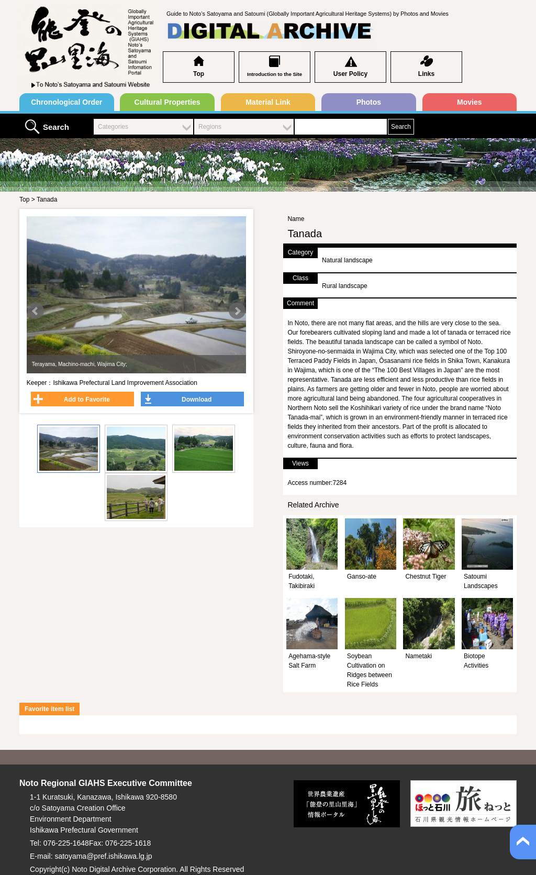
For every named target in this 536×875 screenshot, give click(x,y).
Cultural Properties (167, 102)
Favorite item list (49, 709)
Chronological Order (66, 102)
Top (198, 73)
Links (426, 73)
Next (237, 311)
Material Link (268, 102)
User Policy (350, 73)
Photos (368, 102)
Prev (35, 311)
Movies (469, 102)
